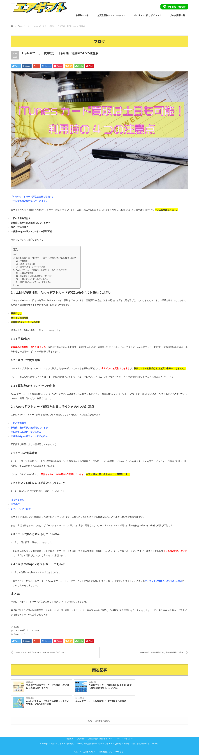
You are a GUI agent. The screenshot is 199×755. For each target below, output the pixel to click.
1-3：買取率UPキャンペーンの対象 (30, 267)
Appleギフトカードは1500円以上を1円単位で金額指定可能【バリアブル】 (110, 686)
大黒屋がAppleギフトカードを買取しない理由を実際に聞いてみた (47, 686)
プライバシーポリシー (124, 739)
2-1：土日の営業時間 (24, 273)
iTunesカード (23, 26)
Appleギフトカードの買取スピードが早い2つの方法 (100, 701)
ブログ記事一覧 (177, 15)
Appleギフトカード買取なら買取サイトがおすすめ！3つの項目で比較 (47, 702)
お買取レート (82, 15)
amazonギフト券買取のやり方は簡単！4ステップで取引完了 (41, 652)
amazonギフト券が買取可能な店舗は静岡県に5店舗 (161, 652)
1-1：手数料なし (23, 261)
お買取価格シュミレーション (111, 15)
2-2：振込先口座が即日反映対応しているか (34, 276)
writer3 (16, 626)
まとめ (16, 285)
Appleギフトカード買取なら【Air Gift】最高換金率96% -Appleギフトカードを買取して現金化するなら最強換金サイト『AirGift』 (105, 744)
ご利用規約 (80, 739)
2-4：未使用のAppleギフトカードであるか (33, 282)
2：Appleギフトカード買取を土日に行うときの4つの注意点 (40, 270)
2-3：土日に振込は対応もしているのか (32, 279)
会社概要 (69, 739)
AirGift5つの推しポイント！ (147, 15)
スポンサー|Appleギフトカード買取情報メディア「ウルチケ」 (99, 752)
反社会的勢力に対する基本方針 (100, 739)
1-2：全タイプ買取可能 (25, 264)
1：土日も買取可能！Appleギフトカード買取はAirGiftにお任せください (45, 258)
